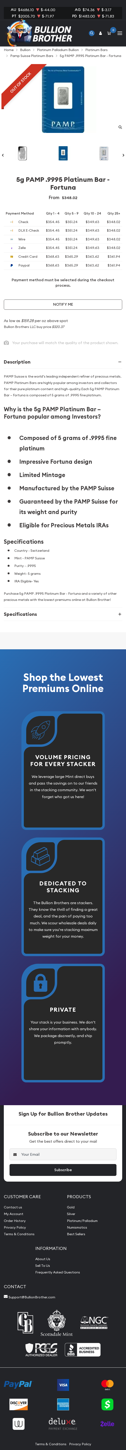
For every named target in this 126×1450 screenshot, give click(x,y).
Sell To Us (42, 1265)
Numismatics (77, 1227)
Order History (15, 1221)
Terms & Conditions (19, 1234)
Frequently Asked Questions (57, 1272)
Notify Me (63, 304)
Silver (71, 1214)
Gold (71, 1207)
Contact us (13, 1207)
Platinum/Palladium (82, 1221)
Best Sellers (76, 1234)
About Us (42, 1259)
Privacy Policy (15, 1227)
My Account (13, 1214)
